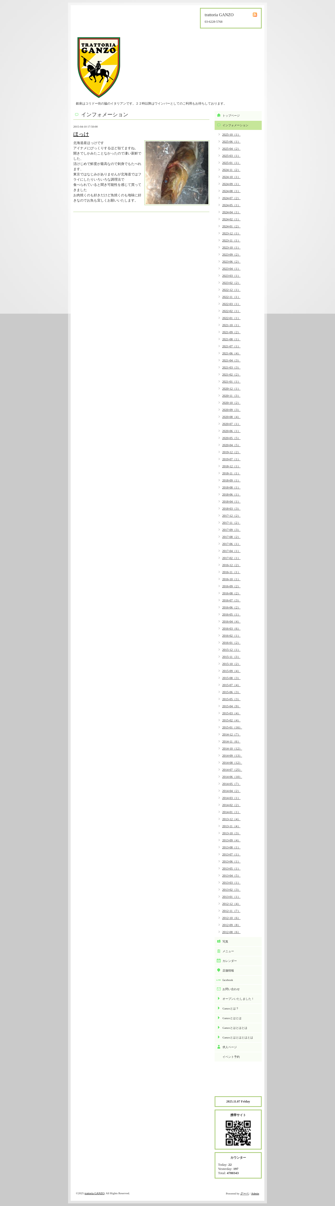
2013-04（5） (231, 875)
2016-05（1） (231, 614)
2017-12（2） (231, 516)
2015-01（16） (232, 727)
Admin (255, 1193)
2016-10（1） (231, 579)
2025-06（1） (231, 141)
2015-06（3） (231, 692)
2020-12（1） (231, 388)
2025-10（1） (231, 134)
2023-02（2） (231, 283)
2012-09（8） (231, 925)
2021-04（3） (231, 360)
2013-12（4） (231, 819)
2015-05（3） (231, 699)
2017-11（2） (231, 523)
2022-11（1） (231, 297)
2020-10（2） (231, 403)
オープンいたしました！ (238, 998)
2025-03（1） (231, 156)
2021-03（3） (231, 367)
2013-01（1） (231, 897)
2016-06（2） (231, 607)
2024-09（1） (231, 184)
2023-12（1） (231, 233)
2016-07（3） (231, 600)
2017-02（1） (231, 558)
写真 (225, 941)
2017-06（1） (231, 544)
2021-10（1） (231, 325)
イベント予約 (231, 1056)
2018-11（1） (231, 473)
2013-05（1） (231, 868)
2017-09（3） (231, 530)
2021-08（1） (231, 339)
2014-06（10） (232, 777)
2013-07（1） (231, 854)
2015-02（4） (231, 720)
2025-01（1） (231, 163)
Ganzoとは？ (230, 1008)
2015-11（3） (231, 657)
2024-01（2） (231, 226)
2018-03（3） (231, 508)
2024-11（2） (231, 170)
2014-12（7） (231, 734)
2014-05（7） (231, 784)
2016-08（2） (231, 593)
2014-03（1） (231, 798)
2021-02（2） (231, 374)
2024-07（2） (231, 198)
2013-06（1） (231, 861)
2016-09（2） (231, 586)
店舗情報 (228, 970)
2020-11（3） (231, 396)
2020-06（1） (231, 431)
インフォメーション (235, 125)
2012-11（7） (231, 911)
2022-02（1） (231, 311)
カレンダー (229, 960)
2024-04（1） (231, 212)
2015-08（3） (231, 678)
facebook (227, 979)
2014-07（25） (232, 770)
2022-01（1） (231, 318)
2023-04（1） (231, 269)
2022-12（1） (231, 290)
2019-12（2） (231, 452)
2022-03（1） (231, 304)
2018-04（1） (231, 501)
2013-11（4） (231, 826)
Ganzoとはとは (232, 1018)
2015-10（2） (231, 664)
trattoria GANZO (94, 1193)
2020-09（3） (231, 410)
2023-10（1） (231, 247)
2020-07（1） (231, 424)
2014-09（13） (232, 755)
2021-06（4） (231, 353)
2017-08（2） (231, 537)
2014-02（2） (231, 805)
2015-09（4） (231, 671)
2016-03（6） (231, 628)
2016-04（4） (231, 621)
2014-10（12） (232, 748)
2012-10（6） (231, 918)
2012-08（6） (231, 932)
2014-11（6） (231, 741)
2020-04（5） (231, 445)
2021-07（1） (231, 346)
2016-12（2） (231, 565)
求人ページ (229, 1047)
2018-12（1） (231, 466)
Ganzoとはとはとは (234, 1027)
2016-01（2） (231, 643)
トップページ (231, 115)
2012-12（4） (231, 904)
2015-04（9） (231, 706)
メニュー (228, 951)
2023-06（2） (231, 261)
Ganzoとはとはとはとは (237, 1037)
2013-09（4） (231, 840)
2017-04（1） (231, 551)
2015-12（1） (231, 650)
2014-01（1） (231, 812)
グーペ (244, 1193)
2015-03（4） (231, 713)
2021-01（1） (231, 381)
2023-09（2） (231, 254)
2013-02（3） (231, 890)
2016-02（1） (231, 636)
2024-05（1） (231, 205)
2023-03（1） (231, 276)
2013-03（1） (231, 883)
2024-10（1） (231, 177)
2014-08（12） (232, 763)
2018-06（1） (231, 494)
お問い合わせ (231, 989)
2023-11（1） (231, 240)
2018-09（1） (231, 480)
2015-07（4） (231, 685)
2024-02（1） (231, 219)
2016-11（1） (231, 572)
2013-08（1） (231, 847)
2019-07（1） (231, 459)
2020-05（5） (231, 438)
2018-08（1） (231, 487)
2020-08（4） (231, 417)
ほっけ (81, 134)
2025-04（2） (231, 149)
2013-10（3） (231, 833)
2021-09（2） (231, 332)
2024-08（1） (231, 191)
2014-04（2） (231, 791)
